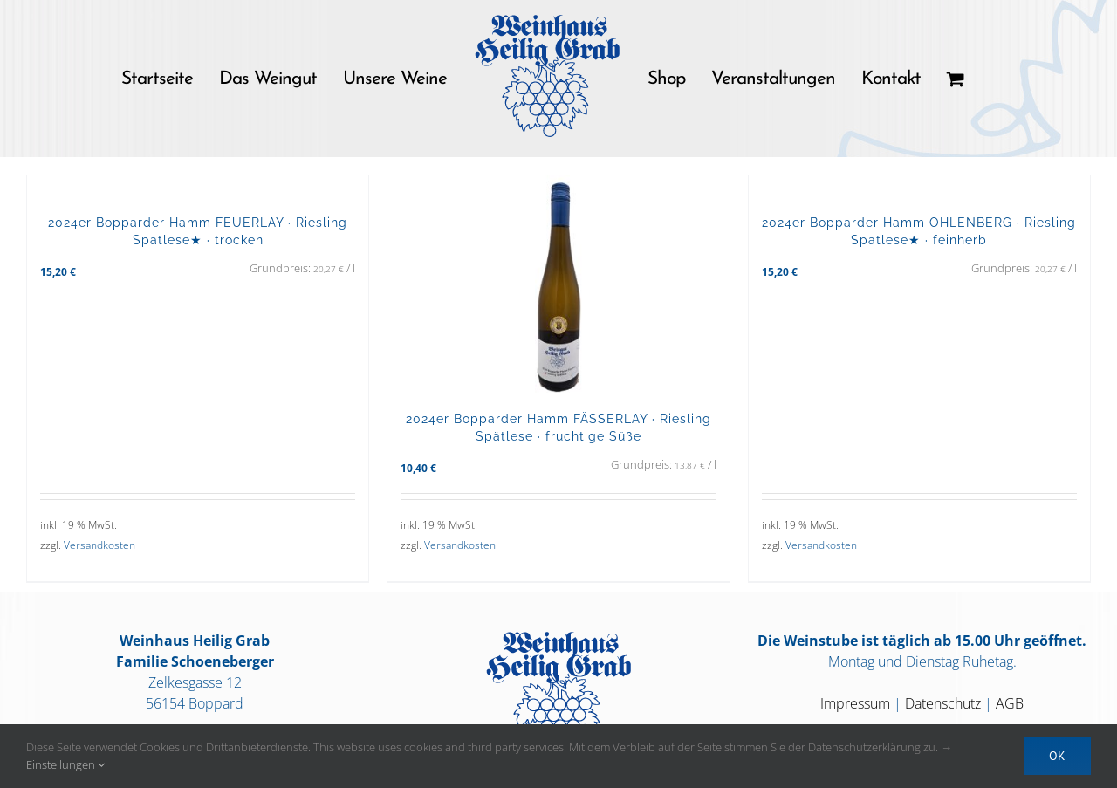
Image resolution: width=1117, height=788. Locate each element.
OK (1057, 756)
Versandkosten (99, 545)
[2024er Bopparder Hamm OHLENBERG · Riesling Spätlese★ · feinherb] (919, 185)
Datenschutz (943, 703)
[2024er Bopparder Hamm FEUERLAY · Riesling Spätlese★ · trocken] (197, 185)
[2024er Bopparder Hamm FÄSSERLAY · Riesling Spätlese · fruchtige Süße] (558, 284)
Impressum (855, 703)
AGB (1010, 703)
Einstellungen (65, 764)
